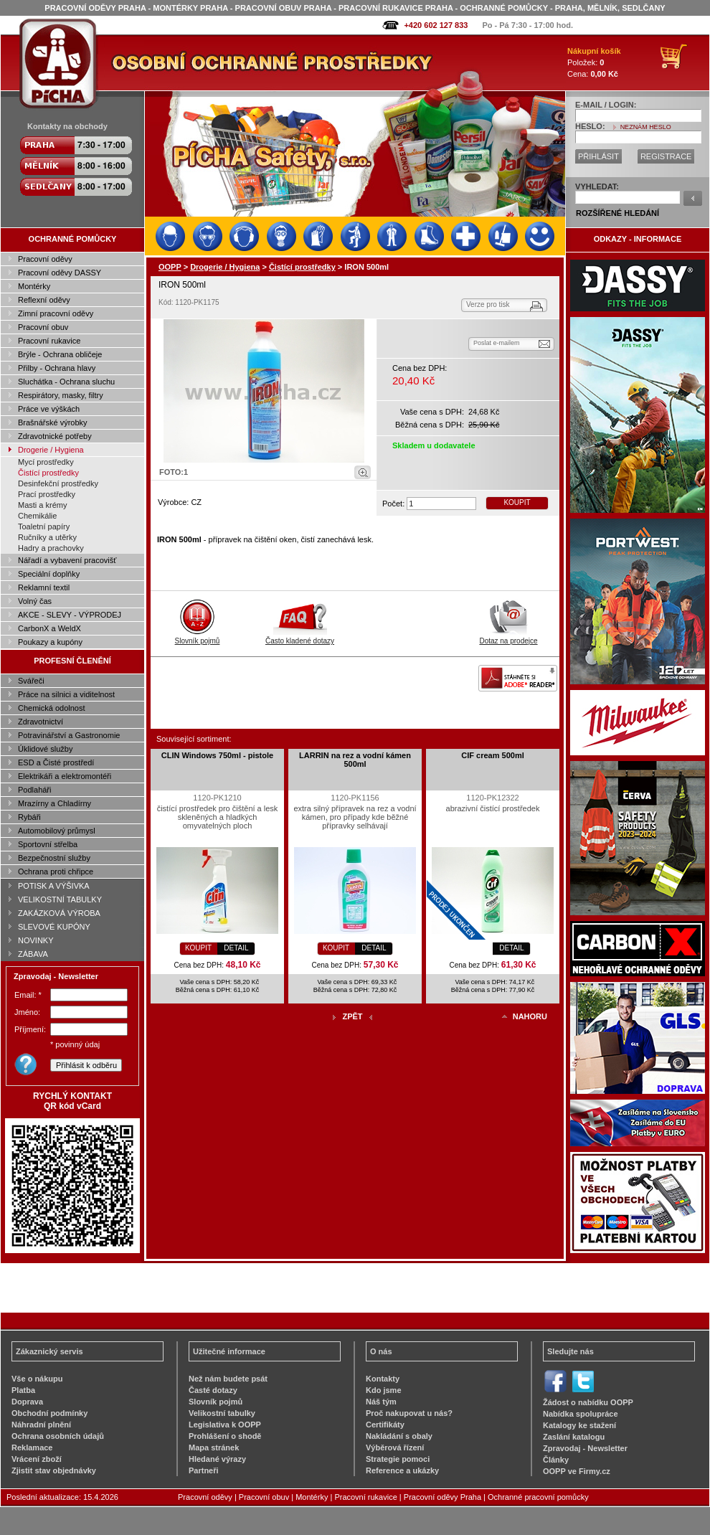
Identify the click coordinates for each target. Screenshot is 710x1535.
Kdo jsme (384, 1390)
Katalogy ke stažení (579, 1425)
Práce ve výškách (49, 409)
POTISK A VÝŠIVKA (54, 886)
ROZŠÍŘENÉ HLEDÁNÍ (617, 213)
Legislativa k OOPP (225, 1424)
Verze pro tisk (488, 304)
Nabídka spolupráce (580, 1413)
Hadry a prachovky (51, 548)
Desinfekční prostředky (58, 483)
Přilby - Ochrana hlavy (56, 368)
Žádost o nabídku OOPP (588, 1402)
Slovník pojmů (197, 637)
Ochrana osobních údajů (57, 1436)
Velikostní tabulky (222, 1413)
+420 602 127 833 (436, 25)
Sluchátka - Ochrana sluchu (66, 381)
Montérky (34, 286)
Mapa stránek (214, 1447)
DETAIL (236, 948)
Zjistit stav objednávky (53, 1470)
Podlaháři (34, 789)
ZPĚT (352, 1016)
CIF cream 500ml (492, 755)
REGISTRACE (666, 156)
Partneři (204, 1470)
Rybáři (29, 817)
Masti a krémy (42, 505)
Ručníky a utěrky (47, 537)
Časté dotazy (213, 1390)
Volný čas (35, 601)
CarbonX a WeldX (49, 628)
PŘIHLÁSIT (598, 156)
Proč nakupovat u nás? (409, 1413)
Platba (23, 1390)
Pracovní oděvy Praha (442, 1497)
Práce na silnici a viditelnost (66, 694)
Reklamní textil (44, 587)
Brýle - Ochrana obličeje (60, 354)
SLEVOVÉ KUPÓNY (54, 926)
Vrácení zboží (36, 1459)
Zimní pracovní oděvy (55, 313)
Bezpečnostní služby (54, 858)
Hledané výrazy (217, 1459)
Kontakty (382, 1378)
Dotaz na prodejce (508, 637)
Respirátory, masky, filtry (60, 395)
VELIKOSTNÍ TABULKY (60, 899)
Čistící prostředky (48, 472)
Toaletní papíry (44, 526)
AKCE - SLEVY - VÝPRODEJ (69, 614)
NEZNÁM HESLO (645, 127)
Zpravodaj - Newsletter (585, 1448)
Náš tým (381, 1401)
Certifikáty (385, 1424)
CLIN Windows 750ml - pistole (217, 755)
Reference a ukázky (402, 1470)
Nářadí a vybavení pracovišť (67, 560)
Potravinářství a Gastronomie (69, 735)
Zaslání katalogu (574, 1436)
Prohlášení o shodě (225, 1436)
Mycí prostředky (46, 462)
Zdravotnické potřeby (55, 436)
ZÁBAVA (33, 954)
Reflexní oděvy (44, 300)
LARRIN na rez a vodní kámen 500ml (355, 759)
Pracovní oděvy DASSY (59, 272)
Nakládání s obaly (399, 1436)
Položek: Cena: (594, 62)
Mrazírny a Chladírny (54, 803)
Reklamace (32, 1447)
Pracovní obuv (43, 327)
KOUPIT (516, 502)
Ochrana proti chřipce (55, 871)
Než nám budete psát (228, 1378)
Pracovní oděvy (45, 259)
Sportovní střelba (47, 844)
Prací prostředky (46, 494)
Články (556, 1459)
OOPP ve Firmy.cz (576, 1471)
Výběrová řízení (395, 1447)
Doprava (27, 1401)
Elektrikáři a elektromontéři (64, 776)
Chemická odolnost (51, 708)
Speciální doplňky (49, 574)
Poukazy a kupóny (50, 642)
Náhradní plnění (41, 1424)
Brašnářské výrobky (52, 422)
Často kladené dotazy (299, 637)
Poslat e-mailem (496, 342)
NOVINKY (36, 940)
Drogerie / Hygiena (51, 449)
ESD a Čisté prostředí (56, 762)
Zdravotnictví (40, 721)
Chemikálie (37, 515)
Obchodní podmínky (49, 1413)
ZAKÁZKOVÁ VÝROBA (59, 913)
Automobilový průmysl (56, 830)
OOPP (169, 267)
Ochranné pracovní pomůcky (538, 1497)
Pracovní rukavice (49, 340)
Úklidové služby (45, 749)
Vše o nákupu (37, 1378)
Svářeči (31, 680)
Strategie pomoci (398, 1459)
